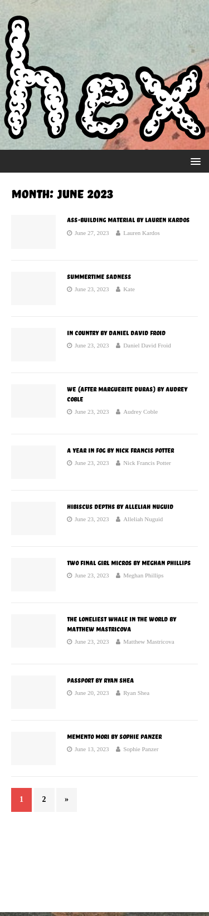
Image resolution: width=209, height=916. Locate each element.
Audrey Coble (140, 411)
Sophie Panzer (140, 749)
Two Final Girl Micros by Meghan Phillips (129, 563)
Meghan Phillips (143, 575)
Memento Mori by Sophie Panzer (114, 736)
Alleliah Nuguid (143, 519)
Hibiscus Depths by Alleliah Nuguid (120, 506)
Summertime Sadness (99, 276)
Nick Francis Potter (147, 462)
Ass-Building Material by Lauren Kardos (128, 219)
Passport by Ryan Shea (100, 680)
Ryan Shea (136, 692)
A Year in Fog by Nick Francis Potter (120, 450)
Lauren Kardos (141, 232)
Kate (129, 289)
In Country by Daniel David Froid (116, 333)
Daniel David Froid (147, 345)
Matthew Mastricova (148, 641)
